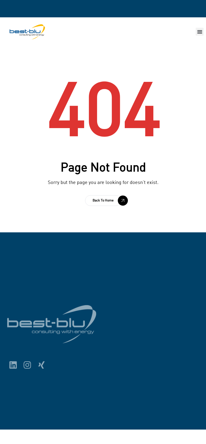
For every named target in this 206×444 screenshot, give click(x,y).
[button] (200, 32)
